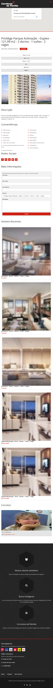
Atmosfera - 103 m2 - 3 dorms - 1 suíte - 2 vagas (15, 386)
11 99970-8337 (6, 666)
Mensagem (5, 199)
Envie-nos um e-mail (8, 662)
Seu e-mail (5, 181)
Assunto (4, 193)
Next (49, 86)
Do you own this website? (19, 16)
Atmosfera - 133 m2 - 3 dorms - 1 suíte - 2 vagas (15, 331)
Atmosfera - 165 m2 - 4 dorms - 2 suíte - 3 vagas (15, 276)
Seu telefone (5, 187)
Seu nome (4, 175)
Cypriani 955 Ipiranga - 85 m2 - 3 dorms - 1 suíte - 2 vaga (17, 441)
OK (36, 16)
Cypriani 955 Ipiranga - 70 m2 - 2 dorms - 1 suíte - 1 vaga (17, 496)
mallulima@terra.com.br (9, 534)
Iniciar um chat (6, 659)
